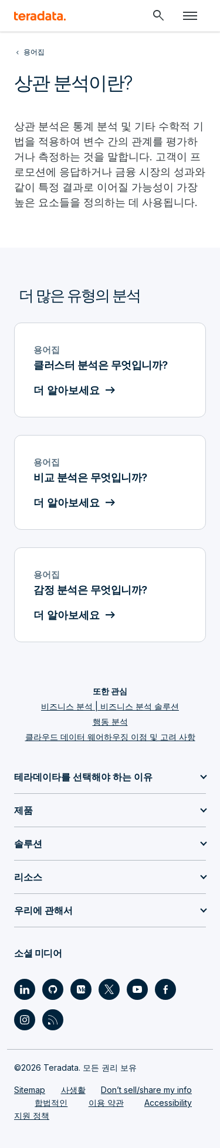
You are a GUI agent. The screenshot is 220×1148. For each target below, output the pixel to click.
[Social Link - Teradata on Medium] (81, 989)
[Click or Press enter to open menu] (190, 16)
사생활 (73, 1090)
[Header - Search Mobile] (158, 16)
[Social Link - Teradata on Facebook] (165, 989)
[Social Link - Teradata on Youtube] (137, 989)
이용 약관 (106, 1103)
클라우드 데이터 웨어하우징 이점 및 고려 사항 (110, 737)
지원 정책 (31, 1115)
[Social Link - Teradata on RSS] (52, 1019)
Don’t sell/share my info (146, 1090)
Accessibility (168, 1103)
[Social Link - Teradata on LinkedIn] (24, 989)
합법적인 (51, 1103)
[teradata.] (40, 16)
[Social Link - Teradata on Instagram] (24, 1019)
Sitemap (29, 1090)
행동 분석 (110, 722)
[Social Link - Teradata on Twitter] (109, 989)
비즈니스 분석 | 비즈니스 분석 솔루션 (110, 706)
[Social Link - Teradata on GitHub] (52, 989)
